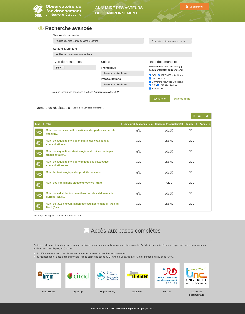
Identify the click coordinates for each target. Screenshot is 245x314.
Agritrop (77, 291)
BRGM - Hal (157, 88)
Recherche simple (181, 99)
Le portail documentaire (196, 293)
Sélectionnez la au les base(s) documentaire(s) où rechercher (166, 68)
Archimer (137, 291)
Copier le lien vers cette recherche (87, 108)
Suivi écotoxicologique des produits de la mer (73, 172)
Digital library (107, 291)
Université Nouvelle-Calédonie (166, 81)
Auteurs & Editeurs (65, 48)
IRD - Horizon (157, 78)
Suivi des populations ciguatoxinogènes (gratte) (74, 182)
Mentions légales (126, 308)
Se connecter (194, 6)
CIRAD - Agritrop (167, 85)
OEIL (153, 75)
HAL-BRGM (48, 291)
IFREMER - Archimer (170, 75)
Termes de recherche (66, 35)
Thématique (108, 67)
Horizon (167, 291)
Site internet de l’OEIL (103, 308)
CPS (153, 85)
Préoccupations (111, 78)
